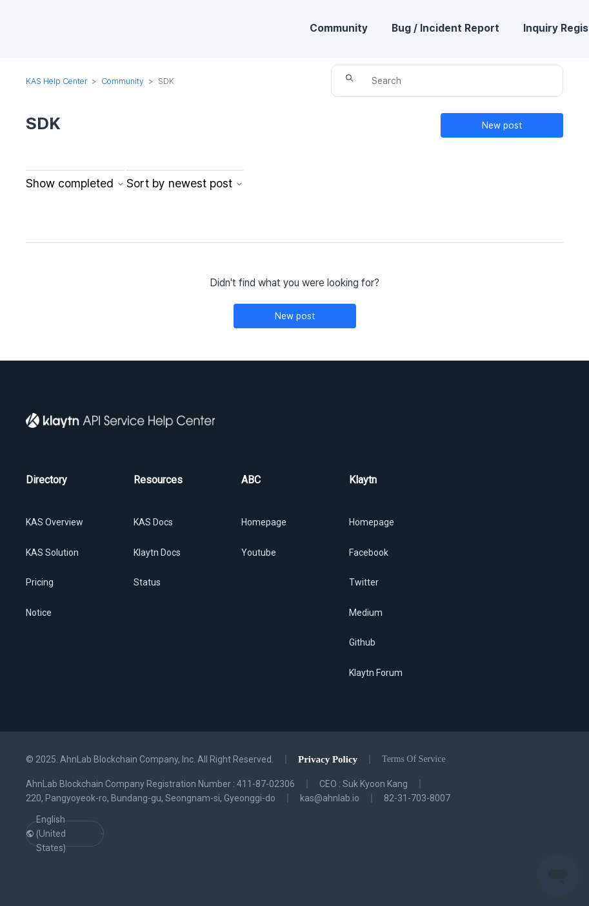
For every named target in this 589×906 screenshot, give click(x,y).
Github (362, 642)
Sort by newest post (184, 183)
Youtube (258, 552)
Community (339, 28)
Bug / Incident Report (445, 28)
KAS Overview (54, 522)
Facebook (368, 552)
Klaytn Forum (376, 673)
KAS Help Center (56, 81)
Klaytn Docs (157, 552)
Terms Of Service (414, 759)
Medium (366, 612)
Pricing (40, 582)
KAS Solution (52, 552)
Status (147, 582)
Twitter (364, 582)
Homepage (263, 522)
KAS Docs (153, 522)
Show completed (75, 183)
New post (502, 125)
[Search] (447, 81)
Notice (39, 612)
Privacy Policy (327, 759)
